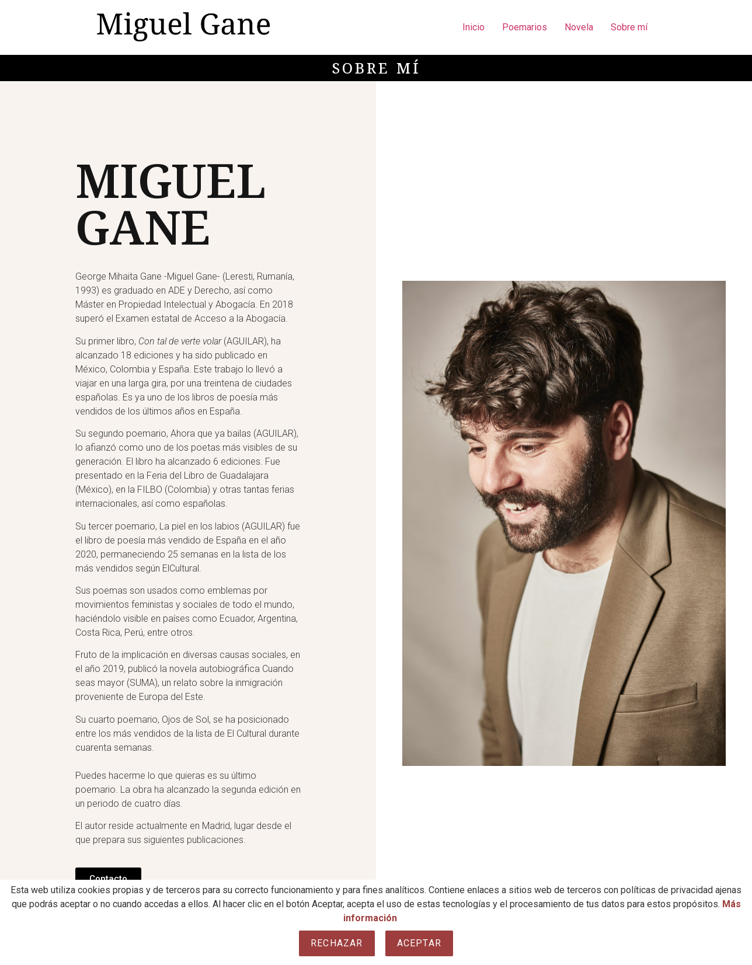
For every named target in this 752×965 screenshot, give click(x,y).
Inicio (473, 27)
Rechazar (337, 943)
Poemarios (524, 27)
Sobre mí (629, 27)
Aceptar (419, 943)
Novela (579, 27)
